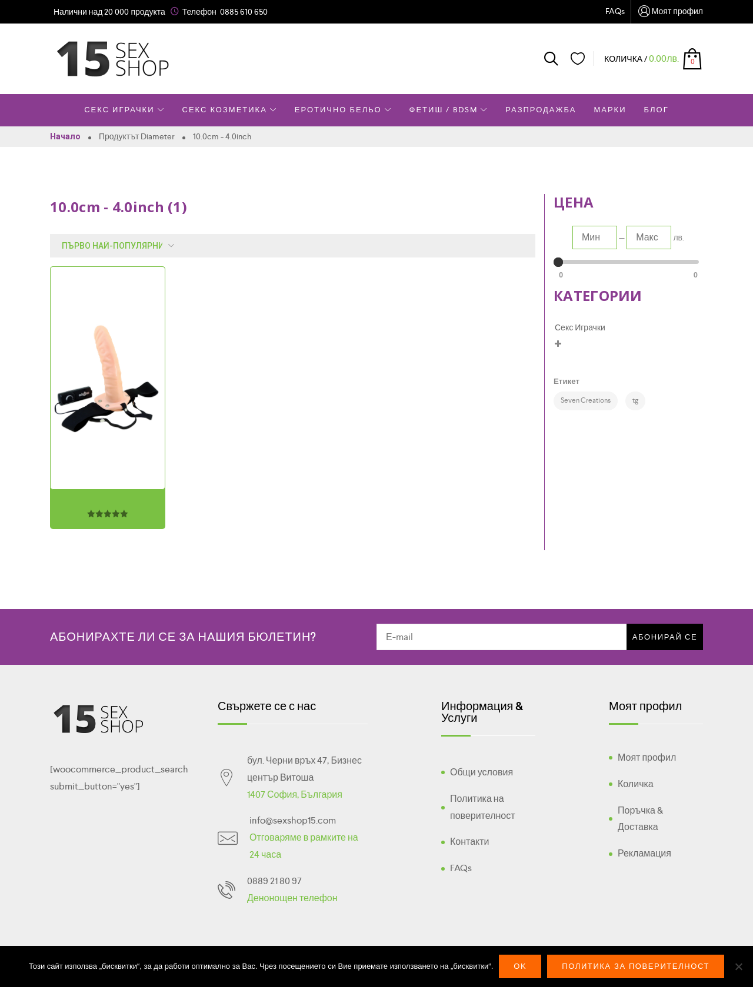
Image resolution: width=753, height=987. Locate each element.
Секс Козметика (229, 110)
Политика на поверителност (482, 807)
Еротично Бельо (343, 110)
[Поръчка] (115, 245)
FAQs (615, 11)
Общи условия (481, 772)
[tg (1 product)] (635, 401)
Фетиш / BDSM (448, 110)
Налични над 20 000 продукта (109, 11)
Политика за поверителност (635, 966)
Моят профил (670, 12)
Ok (520, 966)
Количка (636, 784)
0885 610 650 (244, 11)
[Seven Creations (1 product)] (586, 401)
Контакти (469, 841)
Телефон (199, 11)
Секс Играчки (124, 110)
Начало (65, 136)
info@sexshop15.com (292, 820)
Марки (610, 110)
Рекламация (644, 853)
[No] (738, 966)
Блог (656, 110)
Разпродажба (540, 110)
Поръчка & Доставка (640, 819)
